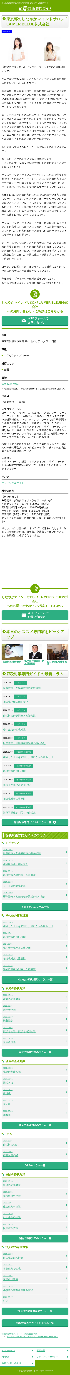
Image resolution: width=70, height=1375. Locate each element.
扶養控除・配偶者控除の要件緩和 (22, 688)
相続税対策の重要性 (14, 798)
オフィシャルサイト (13, 482)
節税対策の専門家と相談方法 (19, 715)
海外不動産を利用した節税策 (19, 812)
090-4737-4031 (10, 383)
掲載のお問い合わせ (11, 1363)
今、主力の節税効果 (14, 729)
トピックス (20, 683)
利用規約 (6, 1356)
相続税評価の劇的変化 (15, 701)
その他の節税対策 (23, 752)
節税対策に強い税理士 (15, 771)
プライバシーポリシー (47, 1356)
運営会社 (41, 1350)
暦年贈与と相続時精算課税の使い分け (24, 743)
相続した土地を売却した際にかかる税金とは (28, 757)
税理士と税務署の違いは (17, 785)
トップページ (8, 1350)
